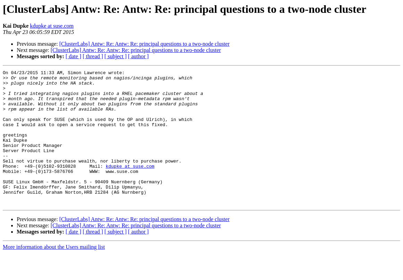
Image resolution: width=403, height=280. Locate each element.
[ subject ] (115, 56)
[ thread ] (93, 56)
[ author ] (138, 56)
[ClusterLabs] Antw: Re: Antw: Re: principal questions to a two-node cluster (144, 44)
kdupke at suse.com (52, 26)
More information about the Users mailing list (54, 274)
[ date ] (73, 56)
